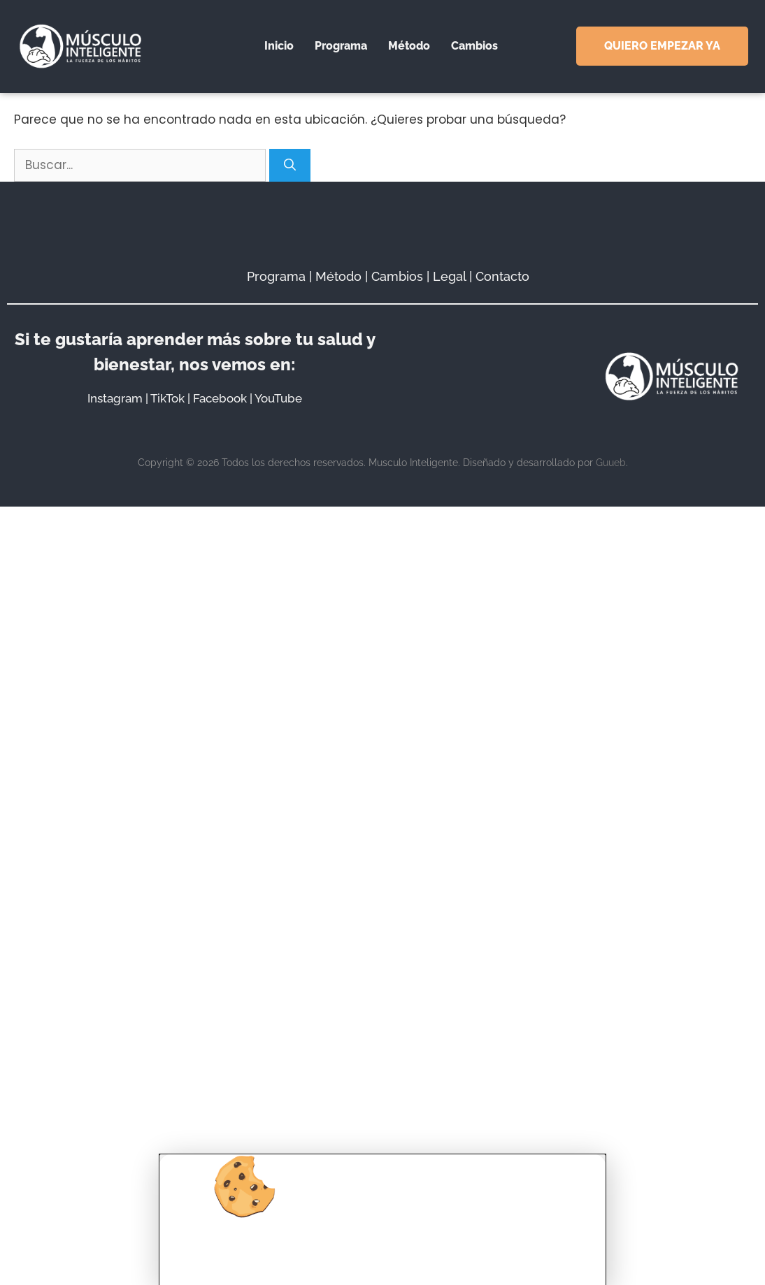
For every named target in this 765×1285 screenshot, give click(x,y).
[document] (382, 642)
